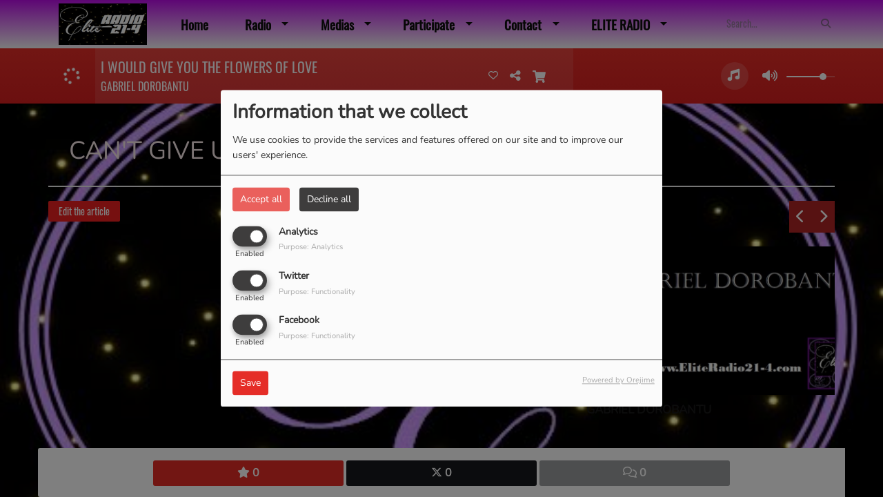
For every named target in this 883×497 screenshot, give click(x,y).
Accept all (261, 199)
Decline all (329, 199)
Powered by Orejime (618, 381)
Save (250, 383)
